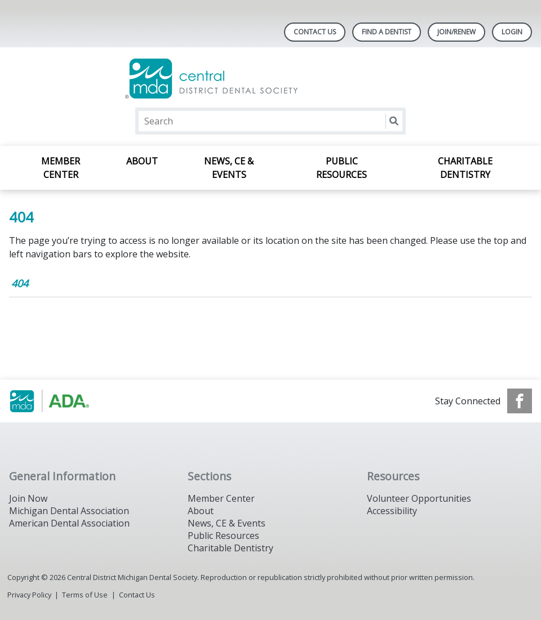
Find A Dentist (386, 32)
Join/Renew (456, 32)
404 (19, 283)
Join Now (28, 498)
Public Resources (341, 168)
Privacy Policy (29, 595)
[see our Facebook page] (519, 401)
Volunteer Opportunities (419, 498)
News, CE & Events (229, 168)
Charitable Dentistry (465, 168)
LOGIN (512, 32)
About (142, 161)
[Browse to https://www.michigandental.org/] (66, 401)
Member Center (60, 168)
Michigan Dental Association (69, 511)
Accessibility (392, 511)
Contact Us (315, 32)
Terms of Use (85, 595)
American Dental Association (69, 523)
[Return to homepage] (270, 79)
